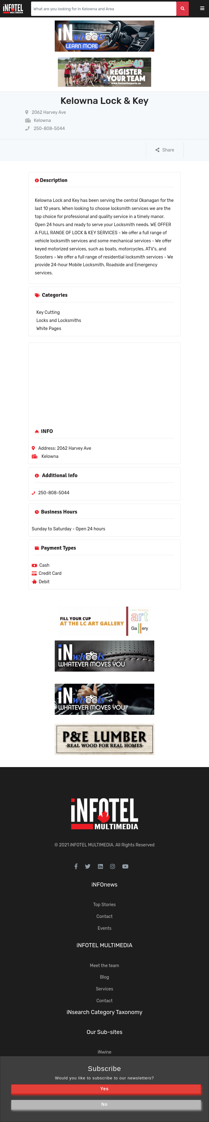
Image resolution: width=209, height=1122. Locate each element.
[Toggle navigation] (206, 9)
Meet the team (104, 965)
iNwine (104, 1052)
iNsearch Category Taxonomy (104, 1012)
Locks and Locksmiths (58, 320)
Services (104, 989)
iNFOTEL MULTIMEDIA (92, 845)
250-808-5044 (45, 128)
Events (105, 928)
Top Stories (104, 904)
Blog (104, 977)
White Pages (48, 328)
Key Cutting (48, 312)
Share (165, 150)
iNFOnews (104, 884)
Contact (104, 916)
